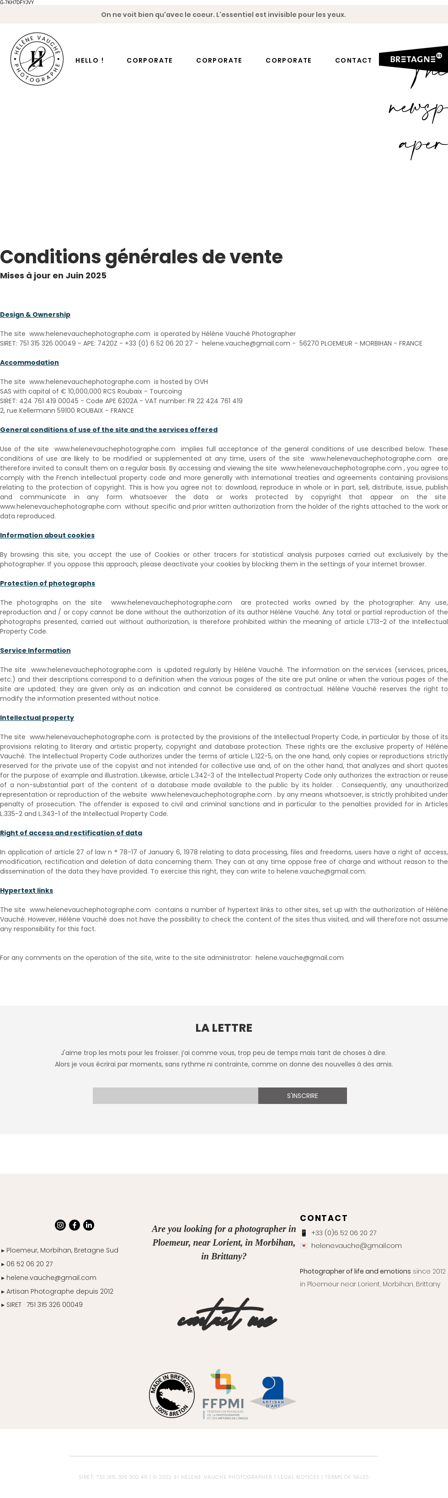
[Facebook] (74, 1225)
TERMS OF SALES (346, 1477)
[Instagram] (60, 1225)
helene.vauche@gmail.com (300, 957)
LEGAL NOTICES (299, 1477)
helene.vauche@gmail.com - (249, 343)
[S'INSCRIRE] (302, 1096)
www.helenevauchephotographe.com (89, 333)
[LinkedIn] (88, 1225)
